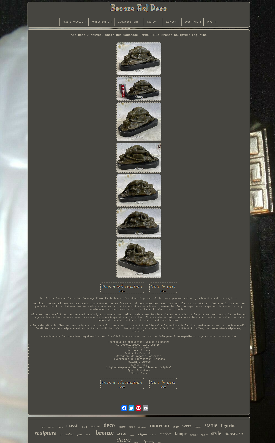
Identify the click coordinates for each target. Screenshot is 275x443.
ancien (51, 427)
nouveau (159, 425)
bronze (105, 432)
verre (186, 426)
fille (80, 434)
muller (204, 434)
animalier (67, 434)
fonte (60, 427)
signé (142, 434)
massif (72, 425)
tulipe (132, 435)
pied (84, 426)
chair (176, 426)
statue (211, 425)
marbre (165, 434)
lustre (122, 426)
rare (43, 427)
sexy (153, 434)
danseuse (234, 433)
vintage (193, 434)
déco (109, 425)
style (216, 433)
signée (95, 426)
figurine (228, 425)
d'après (198, 427)
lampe (181, 433)
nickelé (121, 434)
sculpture (45, 433)
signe (132, 426)
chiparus (142, 427)
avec (89, 434)
